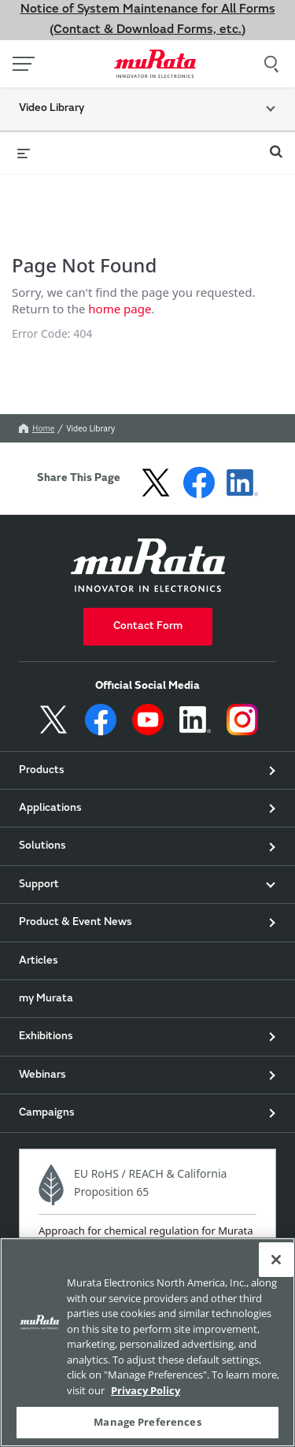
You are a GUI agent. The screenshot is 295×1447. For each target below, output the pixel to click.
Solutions (42, 873)
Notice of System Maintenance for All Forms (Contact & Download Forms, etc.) (147, 19)
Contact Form (148, 653)
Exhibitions (46, 1064)
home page (119, 322)
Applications (50, 836)
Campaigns (47, 1140)
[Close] (276, 1259)
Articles (38, 988)
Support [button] (39, 911)
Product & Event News (75, 950)
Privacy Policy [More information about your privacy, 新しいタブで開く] (145, 1390)
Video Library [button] (51, 108)
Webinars (42, 1102)
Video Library (90, 455)
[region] (147, 1342)
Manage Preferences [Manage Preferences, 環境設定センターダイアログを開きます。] (147, 1422)
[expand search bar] (276, 144)
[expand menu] (24, 152)
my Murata (46, 1026)
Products (42, 797)
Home (36, 455)
